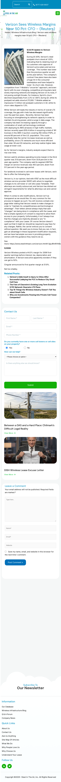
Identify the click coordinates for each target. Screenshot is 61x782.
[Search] (29, 4)
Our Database (7, 707)
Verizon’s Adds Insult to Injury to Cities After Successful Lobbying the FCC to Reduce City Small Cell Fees (32, 279)
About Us (6, 728)
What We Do (7, 743)
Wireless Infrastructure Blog (23, 32)
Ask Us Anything (9, 736)
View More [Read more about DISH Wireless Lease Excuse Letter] (9, 474)
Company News (8, 718)
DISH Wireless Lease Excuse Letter (24, 470)
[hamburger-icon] (58, 13)
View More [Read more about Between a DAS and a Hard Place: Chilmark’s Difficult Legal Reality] (9, 433)
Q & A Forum (7, 714)
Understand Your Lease (12, 755)
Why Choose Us (9, 751)
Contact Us (6, 732)
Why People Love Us (11, 747)
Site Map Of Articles (10, 740)
